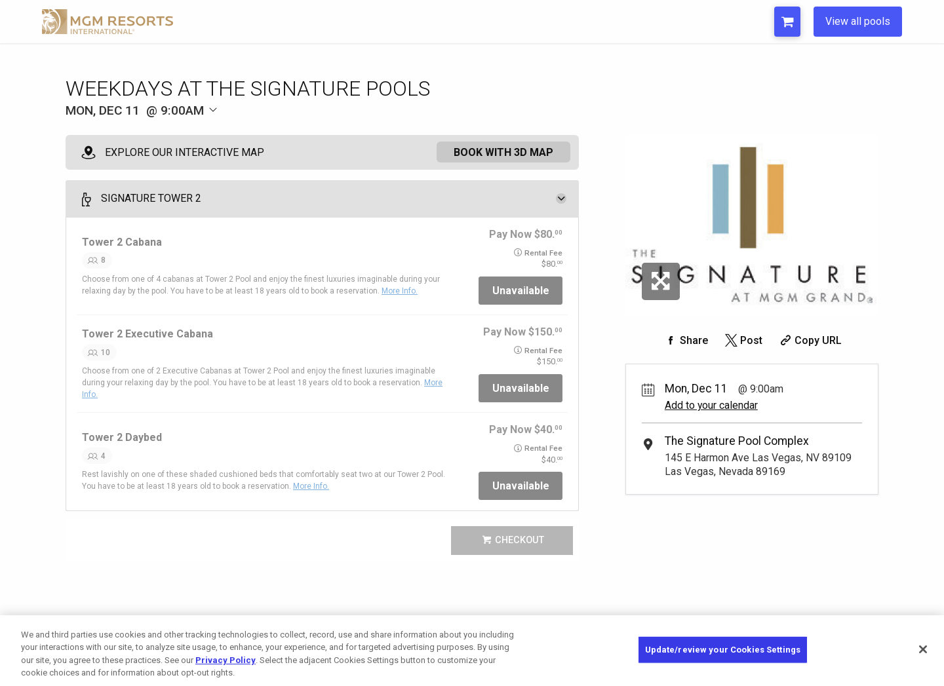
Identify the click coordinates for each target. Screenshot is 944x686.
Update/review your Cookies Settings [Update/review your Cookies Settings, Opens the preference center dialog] (723, 650)
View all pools (857, 21)
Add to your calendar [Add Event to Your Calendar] (711, 405)
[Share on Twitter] (742, 340)
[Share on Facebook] (685, 340)
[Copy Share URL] (809, 340)
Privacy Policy (225, 660)
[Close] (923, 649)
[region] (472, 650)
